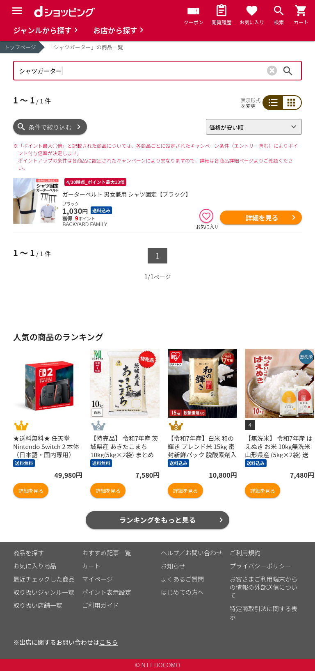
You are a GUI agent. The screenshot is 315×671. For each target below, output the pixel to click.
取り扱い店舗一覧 (37, 605)
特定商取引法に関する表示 (263, 612)
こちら (108, 642)
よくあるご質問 (182, 579)
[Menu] (17, 10)
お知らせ (173, 565)
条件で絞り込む (50, 127)
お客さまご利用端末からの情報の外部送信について (263, 587)
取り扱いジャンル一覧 (43, 592)
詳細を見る (261, 217)
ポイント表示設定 (106, 592)
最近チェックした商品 (44, 579)
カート (91, 565)
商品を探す (28, 552)
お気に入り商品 (34, 565)
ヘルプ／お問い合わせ (191, 552)
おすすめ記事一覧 (106, 552)
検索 (288, 70)
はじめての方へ (182, 592)
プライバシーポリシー (260, 565)
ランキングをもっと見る (157, 520)
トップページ (20, 47)
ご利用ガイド (100, 605)
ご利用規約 (245, 552)
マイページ (97, 579)
